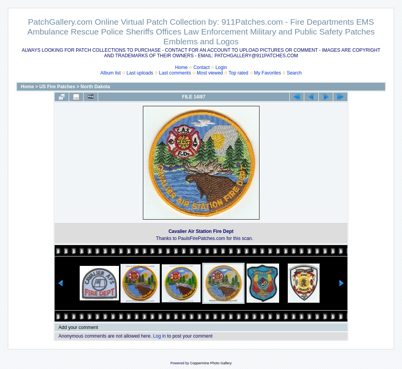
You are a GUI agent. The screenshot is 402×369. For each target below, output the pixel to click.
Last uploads (139, 73)
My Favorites (267, 73)
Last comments (175, 73)
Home (181, 67)
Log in (159, 336)
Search (294, 73)
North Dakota (95, 86)
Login (221, 67)
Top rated (238, 73)
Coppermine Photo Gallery (211, 363)
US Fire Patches (57, 86)
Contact (202, 67)
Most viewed (210, 73)
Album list (110, 73)
